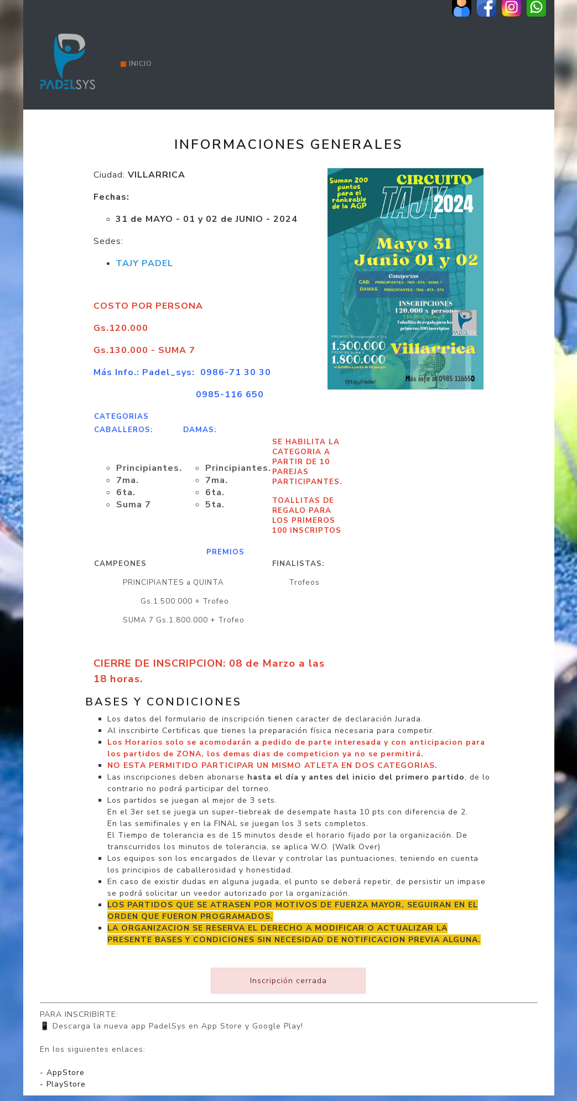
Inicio (136, 63)
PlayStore (66, 1084)
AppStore (65, 1072)
